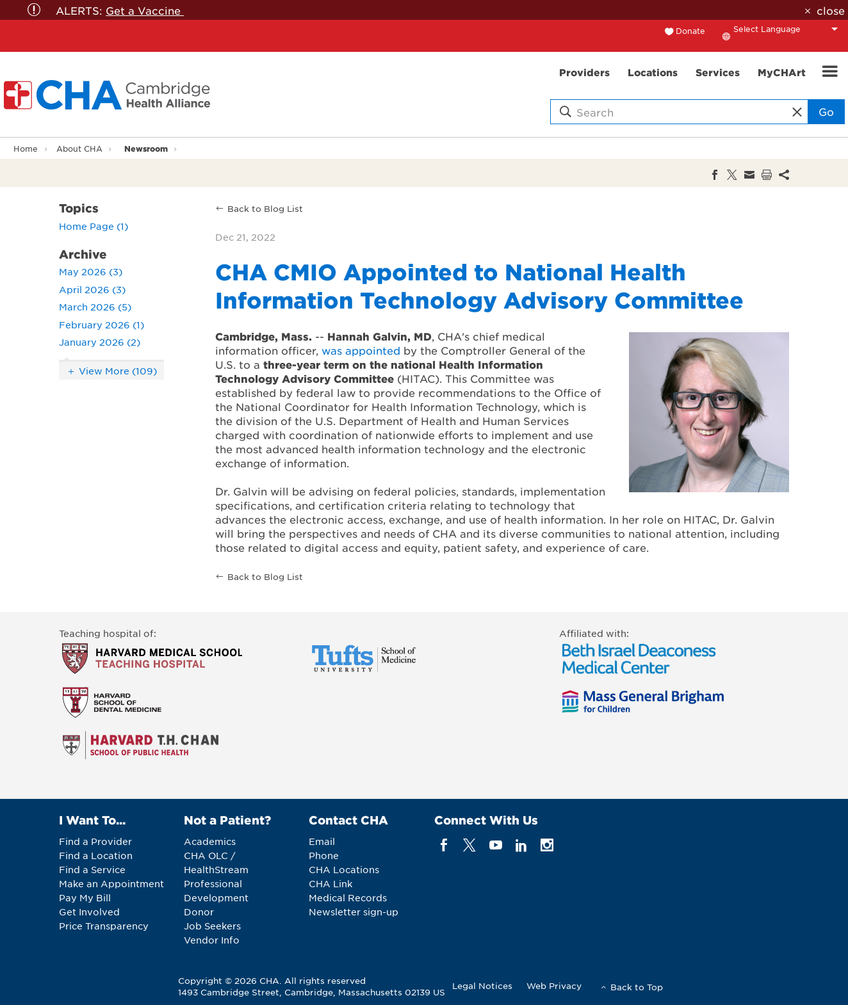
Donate (690, 31)
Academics (210, 841)
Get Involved (89, 911)
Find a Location (96, 855)
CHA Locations (344, 869)
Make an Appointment (111, 883)
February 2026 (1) (101, 324)
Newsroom (146, 148)
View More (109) (118, 370)
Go (826, 111)
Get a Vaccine (145, 10)
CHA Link (330, 883)
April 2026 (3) (92, 289)
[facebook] (444, 844)
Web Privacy (554, 985)
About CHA (79, 148)
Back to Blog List (265, 208)
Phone (324, 855)
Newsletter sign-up (353, 911)
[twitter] (470, 844)
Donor (199, 911)
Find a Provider (95, 841)
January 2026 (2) (99, 342)
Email (322, 841)
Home (25, 148)
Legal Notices (482, 985)
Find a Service (92, 869)
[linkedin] (521, 844)
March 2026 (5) (95, 306)
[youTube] (495, 844)
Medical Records (348, 897)
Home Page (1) (93, 226)
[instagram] (547, 844)
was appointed (361, 350)
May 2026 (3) (90, 271)
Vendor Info (212, 939)
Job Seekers (212, 925)
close (831, 10)
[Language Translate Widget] (789, 29)
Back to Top (636, 986)
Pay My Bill (85, 897)
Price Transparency (104, 925)
